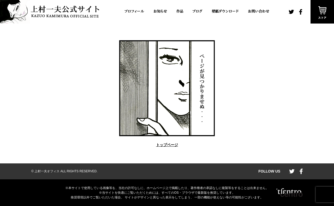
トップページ (167, 145)
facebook (300, 12)
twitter (291, 12)
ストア (322, 12)
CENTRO (290, 192)
